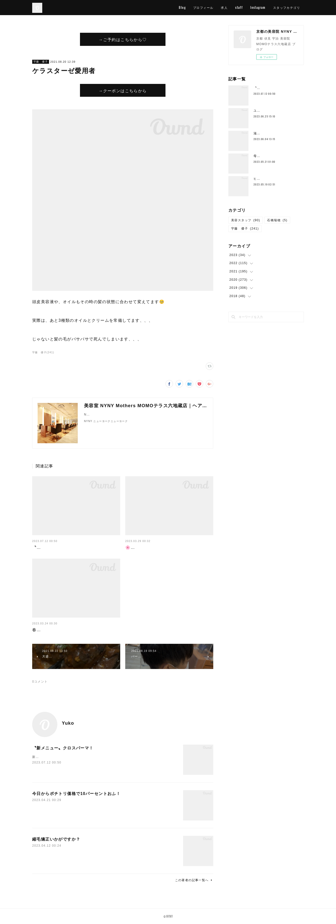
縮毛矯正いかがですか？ (56, 839)
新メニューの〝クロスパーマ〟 (55, 757)
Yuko (68, 723)
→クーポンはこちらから (123, 90)
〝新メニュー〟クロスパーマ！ (63, 547)
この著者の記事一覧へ (194, 880)
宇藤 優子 (40, 61)
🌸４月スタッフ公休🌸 (148, 547)
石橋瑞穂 (277, 220)
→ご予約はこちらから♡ (123, 39)
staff (239, 7)
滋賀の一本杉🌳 (266, 133)
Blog (182, 7)
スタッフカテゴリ (286, 7)
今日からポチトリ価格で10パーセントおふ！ (76, 793)
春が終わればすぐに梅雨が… (60, 630)
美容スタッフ (245, 220)
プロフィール (203, 7)
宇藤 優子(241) (43, 352)
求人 (224, 7)
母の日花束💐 (264, 156)
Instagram (258, 7)
